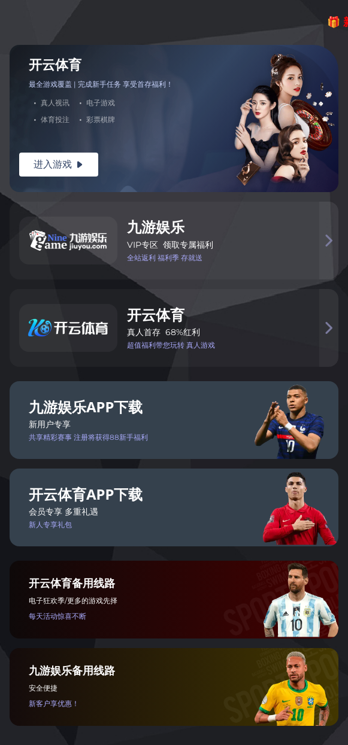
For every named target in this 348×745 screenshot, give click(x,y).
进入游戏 (59, 164)
